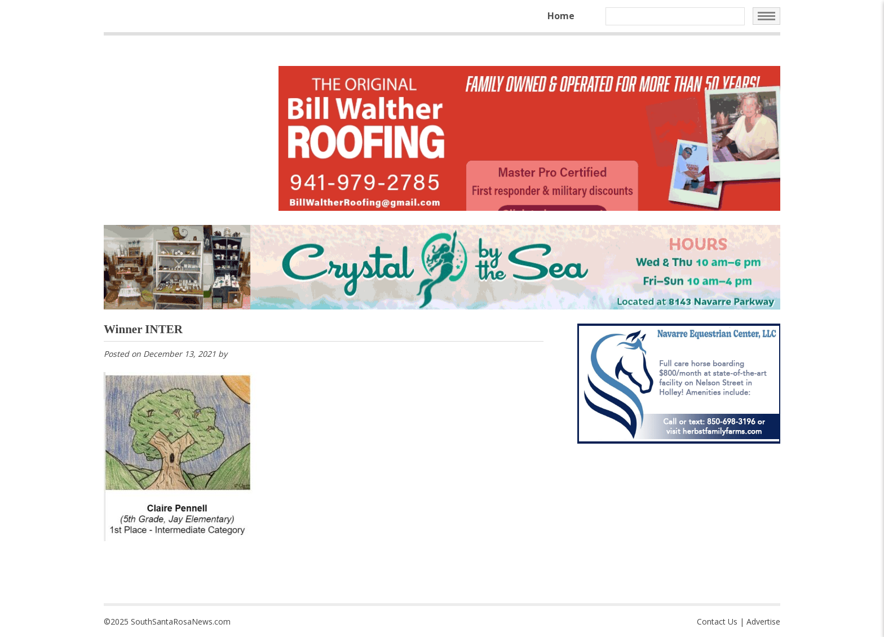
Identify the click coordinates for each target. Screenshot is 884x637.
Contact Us (717, 621)
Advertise (763, 621)
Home (560, 16)
